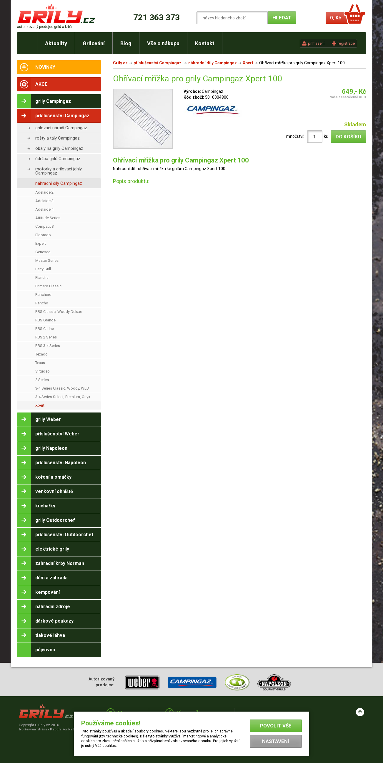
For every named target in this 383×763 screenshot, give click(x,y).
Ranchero (43, 294)
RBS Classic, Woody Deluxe (58, 311)
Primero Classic (48, 286)
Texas (40, 362)
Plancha (42, 277)
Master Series (47, 260)
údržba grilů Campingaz (57, 158)
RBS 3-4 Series (47, 345)
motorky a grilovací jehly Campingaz (58, 171)
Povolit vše (276, 726)
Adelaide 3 (44, 201)
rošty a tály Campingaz (57, 138)
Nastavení (275, 741)
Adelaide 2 (44, 192)
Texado (41, 354)
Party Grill (43, 269)
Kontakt (204, 43)
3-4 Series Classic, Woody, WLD (62, 388)
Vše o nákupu (163, 43)
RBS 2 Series (46, 337)
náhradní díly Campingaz (58, 183)
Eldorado (43, 235)
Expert (40, 243)
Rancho (41, 303)
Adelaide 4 (44, 209)
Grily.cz (120, 63)
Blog (125, 43)
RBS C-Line (44, 328)
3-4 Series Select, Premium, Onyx (62, 397)
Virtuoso (42, 371)
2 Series (42, 380)
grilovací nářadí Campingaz (61, 127)
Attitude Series (47, 218)
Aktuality (56, 43)
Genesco (43, 252)
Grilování (94, 43)
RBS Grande (45, 320)
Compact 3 (44, 226)
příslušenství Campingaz (158, 63)
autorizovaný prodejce (44, 27)
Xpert (39, 405)
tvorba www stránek (49, 729)
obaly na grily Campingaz (59, 148)
